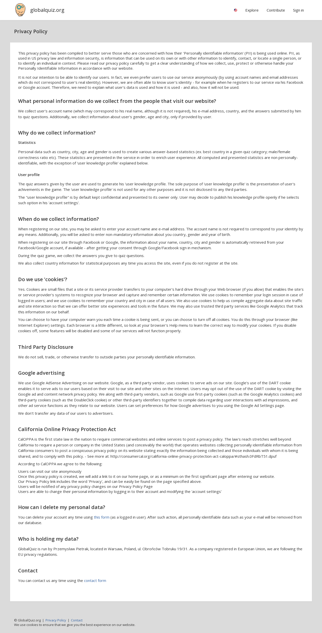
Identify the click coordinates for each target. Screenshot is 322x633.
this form (101, 517)
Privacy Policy (56, 620)
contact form (95, 580)
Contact (77, 620)
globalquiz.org (47, 10)
